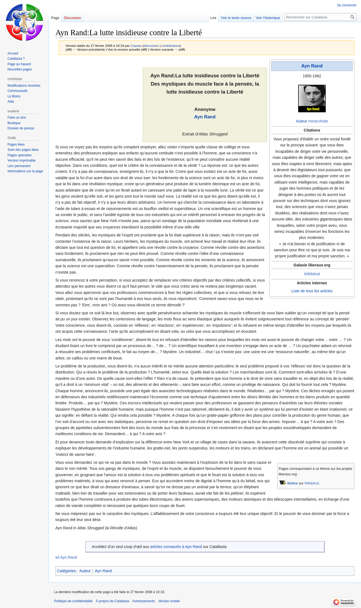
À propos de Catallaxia (112, 601)
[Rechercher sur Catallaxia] (320, 17)
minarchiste (318, 121)
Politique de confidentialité (73, 601)
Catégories (66, 571)
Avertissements (143, 601)
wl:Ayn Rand (66, 557)
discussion (151, 45)
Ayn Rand (312, 66)
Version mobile (169, 601)
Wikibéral (312, 274)
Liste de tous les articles (311, 291)
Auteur (301, 121)
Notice (292, 483)
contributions (170, 45)
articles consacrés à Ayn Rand (176, 546)
